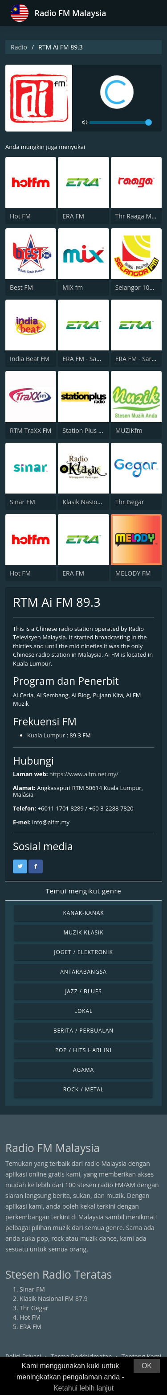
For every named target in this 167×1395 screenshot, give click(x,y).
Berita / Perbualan (83, 1030)
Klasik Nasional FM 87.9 (96, 502)
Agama (83, 1070)
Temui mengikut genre (84, 890)
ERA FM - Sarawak (141, 358)
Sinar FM (22, 502)
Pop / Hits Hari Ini (83, 1050)
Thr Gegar (129, 502)
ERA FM (73, 216)
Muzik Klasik (83, 932)
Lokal (83, 1011)
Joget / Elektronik (83, 952)
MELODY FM (133, 573)
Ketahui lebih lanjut (83, 1388)
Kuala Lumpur (46, 735)
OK (147, 1366)
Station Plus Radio (88, 430)
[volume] (121, 122)
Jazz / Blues (83, 991)
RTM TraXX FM (30, 430)
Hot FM (20, 216)
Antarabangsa (83, 971)
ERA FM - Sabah (84, 358)
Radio (19, 47)
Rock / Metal (83, 1089)
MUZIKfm (129, 430)
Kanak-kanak (83, 913)
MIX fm (72, 287)
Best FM (21, 287)
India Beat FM (29, 358)
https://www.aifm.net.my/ (83, 774)
